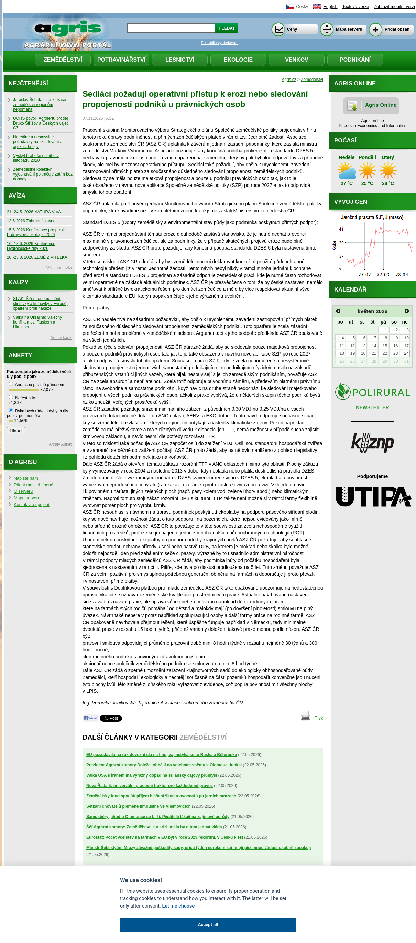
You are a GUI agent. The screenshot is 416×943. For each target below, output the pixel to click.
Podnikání (355, 60)
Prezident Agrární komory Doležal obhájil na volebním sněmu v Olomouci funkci (164, 765)
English (330, 6)
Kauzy (19, 282)
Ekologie (238, 60)
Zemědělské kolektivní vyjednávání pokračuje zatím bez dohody (43, 174)
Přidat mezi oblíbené (33, 485)
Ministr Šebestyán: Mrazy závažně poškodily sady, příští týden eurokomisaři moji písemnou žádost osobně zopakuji (198, 847)
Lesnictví (179, 60)
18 (341, 353)
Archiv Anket (60, 444)
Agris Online (381, 105)
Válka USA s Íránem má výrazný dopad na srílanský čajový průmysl (151, 775)
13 (363, 345)
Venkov (296, 60)
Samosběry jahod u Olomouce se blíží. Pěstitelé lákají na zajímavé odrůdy (157, 816)
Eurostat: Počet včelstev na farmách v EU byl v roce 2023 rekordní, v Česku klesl (164, 837)
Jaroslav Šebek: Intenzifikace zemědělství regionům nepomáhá (39, 104)
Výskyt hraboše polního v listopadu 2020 (36, 158)
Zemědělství (63, 60)
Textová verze (355, 6)
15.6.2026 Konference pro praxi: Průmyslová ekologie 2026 (36, 232)
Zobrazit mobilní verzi (394, 6)
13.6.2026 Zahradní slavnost (33, 221)
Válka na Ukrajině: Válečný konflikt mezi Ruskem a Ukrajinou (37, 322)
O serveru (23, 491)
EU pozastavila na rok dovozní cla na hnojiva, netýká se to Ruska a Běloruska (161, 754)
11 (341, 345)
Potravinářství (121, 60)
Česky (302, 6)
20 (363, 353)
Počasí (345, 140)
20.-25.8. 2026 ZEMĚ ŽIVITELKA (37, 257)
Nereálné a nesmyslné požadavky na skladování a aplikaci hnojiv (37, 142)
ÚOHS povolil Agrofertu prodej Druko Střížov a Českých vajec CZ (41, 123)
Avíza (17, 195)
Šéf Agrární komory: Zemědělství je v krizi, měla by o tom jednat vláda (154, 827)
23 (395, 353)
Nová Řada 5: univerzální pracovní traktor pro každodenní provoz (149, 785)
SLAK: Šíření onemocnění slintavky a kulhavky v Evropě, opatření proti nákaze (40, 303)
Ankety (20, 355)
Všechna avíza (59, 268)
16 (395, 345)
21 (374, 353)
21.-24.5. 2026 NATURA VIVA (34, 212)
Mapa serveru (349, 29)
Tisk (319, 718)
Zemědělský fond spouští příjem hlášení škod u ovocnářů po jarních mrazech (161, 796)
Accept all (208, 924)
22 (385, 353)
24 (406, 353)
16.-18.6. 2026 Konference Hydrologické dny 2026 (31, 246)
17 (406, 345)
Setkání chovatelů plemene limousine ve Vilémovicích (138, 806)
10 (406, 338)
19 (352, 353)
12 (352, 345)
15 (385, 345)
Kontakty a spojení (32, 504)
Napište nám (26, 478)
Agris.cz (289, 79)
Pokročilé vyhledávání (220, 43)
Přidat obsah (397, 29)
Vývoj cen (350, 202)
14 (374, 345)
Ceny (292, 29)
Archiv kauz (61, 337)
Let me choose (178, 906)
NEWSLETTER (372, 407)
